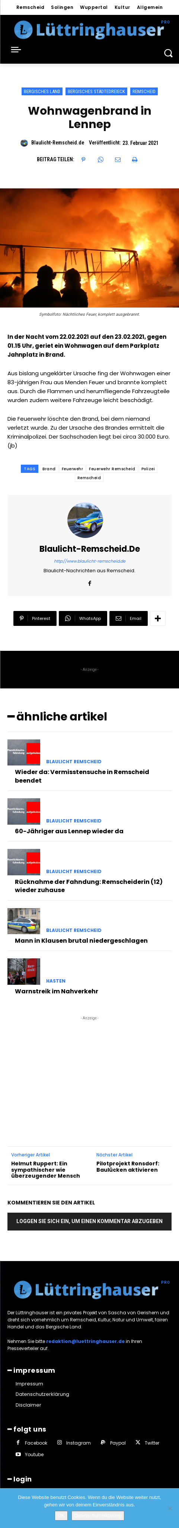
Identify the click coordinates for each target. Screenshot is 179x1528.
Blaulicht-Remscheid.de (57, 143)
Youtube (34, 1454)
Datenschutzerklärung (97, 1515)
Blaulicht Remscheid (74, 762)
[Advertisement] (90, 1068)
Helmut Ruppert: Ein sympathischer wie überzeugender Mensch (45, 1170)
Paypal (118, 1443)
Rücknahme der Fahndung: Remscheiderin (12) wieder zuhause (89, 886)
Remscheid (144, 91)
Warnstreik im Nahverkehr (56, 991)
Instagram (78, 1443)
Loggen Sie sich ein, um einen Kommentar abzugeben (89, 1221)
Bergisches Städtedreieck (96, 91)
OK (61, 1515)
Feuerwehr (72, 469)
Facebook (36, 1443)
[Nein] (169, 1508)
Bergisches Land (42, 91)
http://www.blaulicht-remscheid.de (89, 561)
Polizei (148, 469)
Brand (49, 469)
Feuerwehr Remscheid (112, 469)
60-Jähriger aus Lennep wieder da (69, 831)
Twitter (152, 1443)
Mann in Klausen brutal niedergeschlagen (81, 940)
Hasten (55, 981)
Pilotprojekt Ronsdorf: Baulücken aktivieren (127, 1167)
